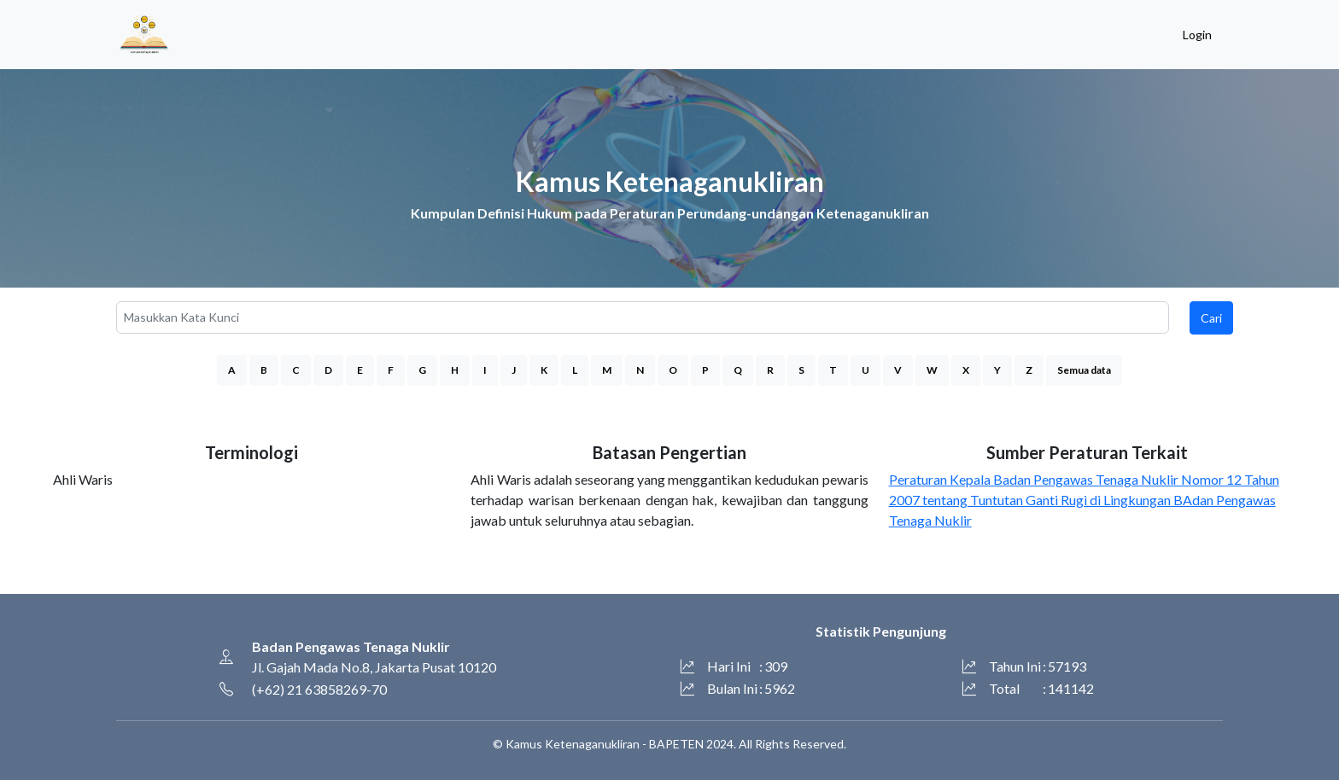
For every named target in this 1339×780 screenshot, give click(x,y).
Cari (1211, 318)
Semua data (1084, 370)
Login (1197, 34)
